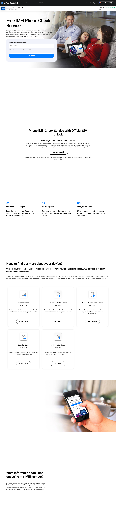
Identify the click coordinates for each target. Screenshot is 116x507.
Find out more (23, 321)
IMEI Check (42, 3)
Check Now (31, 56)
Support (49, 3)
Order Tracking (90, 3)
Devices (35, 3)
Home (22, 3)
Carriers (28, 3)
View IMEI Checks (57, 152)
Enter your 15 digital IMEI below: (18, 42)
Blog (55, 3)
